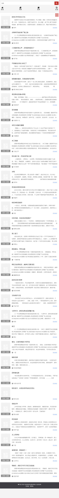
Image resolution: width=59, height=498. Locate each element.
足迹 (56, 8)
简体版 (27, 486)
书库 (20, 8)
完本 (38, 8)
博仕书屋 (21, 484)
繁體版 (31, 486)
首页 (2, 8)
